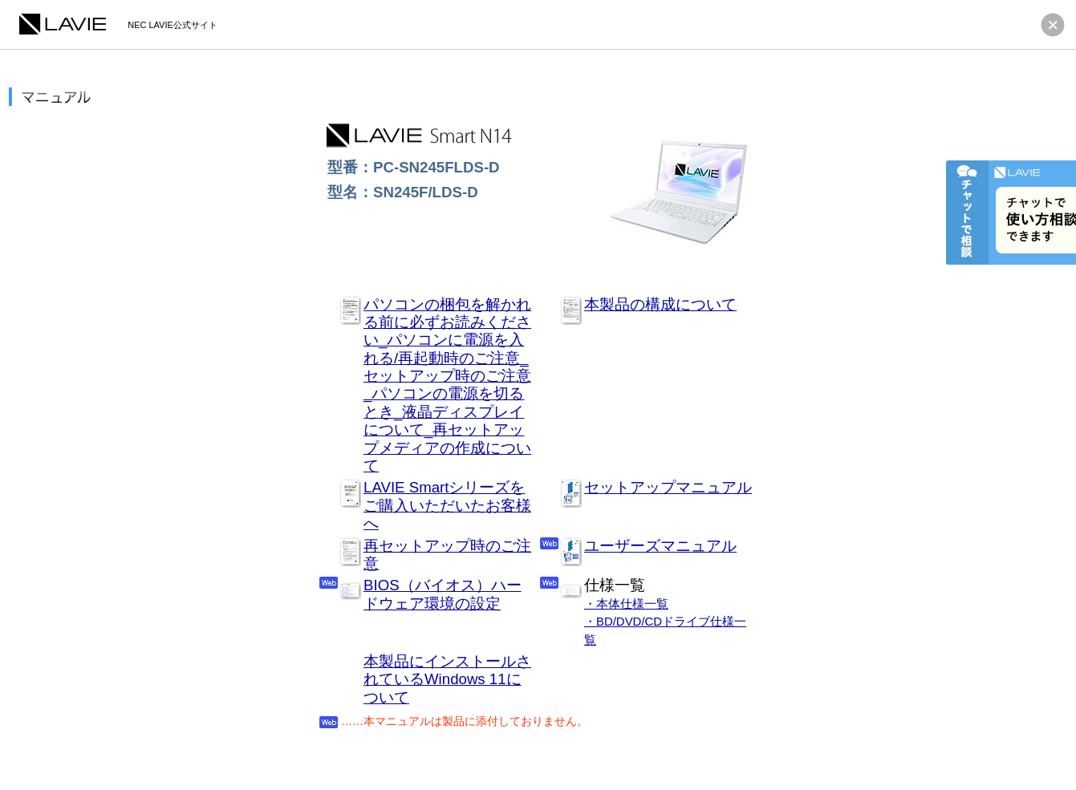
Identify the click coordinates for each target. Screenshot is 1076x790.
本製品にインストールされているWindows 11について (447, 679)
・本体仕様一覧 (626, 603)
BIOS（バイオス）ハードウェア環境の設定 (442, 594)
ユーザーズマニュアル (660, 545)
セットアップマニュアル (668, 487)
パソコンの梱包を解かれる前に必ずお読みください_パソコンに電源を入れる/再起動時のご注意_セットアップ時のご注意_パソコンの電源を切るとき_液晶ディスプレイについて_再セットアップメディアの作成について (447, 385)
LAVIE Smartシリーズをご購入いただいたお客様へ (447, 505)
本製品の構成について (660, 304)
